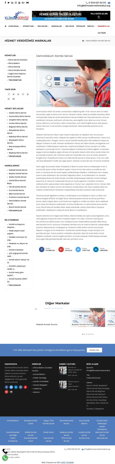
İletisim (36, 392)
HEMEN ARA (94, 350)
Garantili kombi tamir (30, 439)
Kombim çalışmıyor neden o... (16, 267)
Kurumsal (15, 26)
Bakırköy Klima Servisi (18, 136)
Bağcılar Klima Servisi (18, 127)
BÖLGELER (43, 26)
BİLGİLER (70, 26)
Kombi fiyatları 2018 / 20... (17, 280)
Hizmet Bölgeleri (40, 385)
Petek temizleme (13, 439)
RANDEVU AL (104, 26)
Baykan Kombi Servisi (17, 173)
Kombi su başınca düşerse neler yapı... (75, 369)
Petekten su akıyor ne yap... (17, 245)
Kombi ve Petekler (41, 381)
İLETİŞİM (102, 33)
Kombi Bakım (13, 420)
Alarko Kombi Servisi (17, 177)
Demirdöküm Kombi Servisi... (16, 202)
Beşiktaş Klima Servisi (18, 153)
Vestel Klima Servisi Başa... (16, 182)
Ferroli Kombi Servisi (17, 187)
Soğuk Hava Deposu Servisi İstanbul (16, 75)
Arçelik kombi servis (84, 433)
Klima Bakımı (14, 63)
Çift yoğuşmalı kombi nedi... (17, 254)
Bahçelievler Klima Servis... (16, 131)
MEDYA (91, 26)
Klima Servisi (102, 438)
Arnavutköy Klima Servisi (19, 116)
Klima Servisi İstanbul (17, 60)
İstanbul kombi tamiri (30, 422)
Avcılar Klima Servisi (17, 123)
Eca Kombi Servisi (16, 190)
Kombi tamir (102, 420)
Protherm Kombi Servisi (18, 197)
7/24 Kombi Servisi (66, 439)
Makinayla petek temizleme (102, 426)
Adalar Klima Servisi (17, 113)
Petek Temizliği (39, 378)
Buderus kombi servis (66, 433)
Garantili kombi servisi (66, 422)
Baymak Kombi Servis (102, 433)
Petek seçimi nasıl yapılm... (15, 232)
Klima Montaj (14, 67)
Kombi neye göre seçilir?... (15, 274)
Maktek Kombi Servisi (17, 170)
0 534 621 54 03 (97, 2)
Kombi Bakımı (39, 374)
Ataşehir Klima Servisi (18, 120)
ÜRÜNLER (80, 26)
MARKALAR (57, 26)
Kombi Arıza (84, 438)
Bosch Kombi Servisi (17, 207)
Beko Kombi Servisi (16, 194)
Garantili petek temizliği (12, 433)
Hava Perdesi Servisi (17, 70)
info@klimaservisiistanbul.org (93, 5)
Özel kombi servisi (48, 439)
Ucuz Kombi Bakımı (84, 422)
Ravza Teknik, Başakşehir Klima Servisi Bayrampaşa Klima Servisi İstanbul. (30, 453)
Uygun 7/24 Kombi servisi (48, 422)
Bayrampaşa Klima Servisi (16, 148)
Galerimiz (37, 388)
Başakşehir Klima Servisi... (15, 141)
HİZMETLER (29, 26)
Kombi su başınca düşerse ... (15, 225)
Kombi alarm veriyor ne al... (18, 261)
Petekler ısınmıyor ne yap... (17, 238)
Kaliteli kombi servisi (30, 433)
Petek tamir (48, 432)
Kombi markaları (15, 250)
